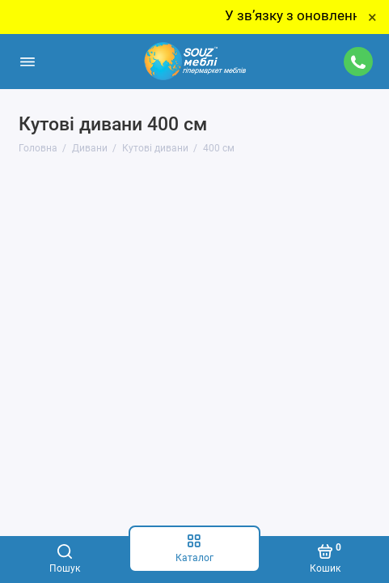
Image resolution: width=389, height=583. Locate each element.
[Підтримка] (359, 61)
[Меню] (27, 61)
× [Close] (372, 17)
